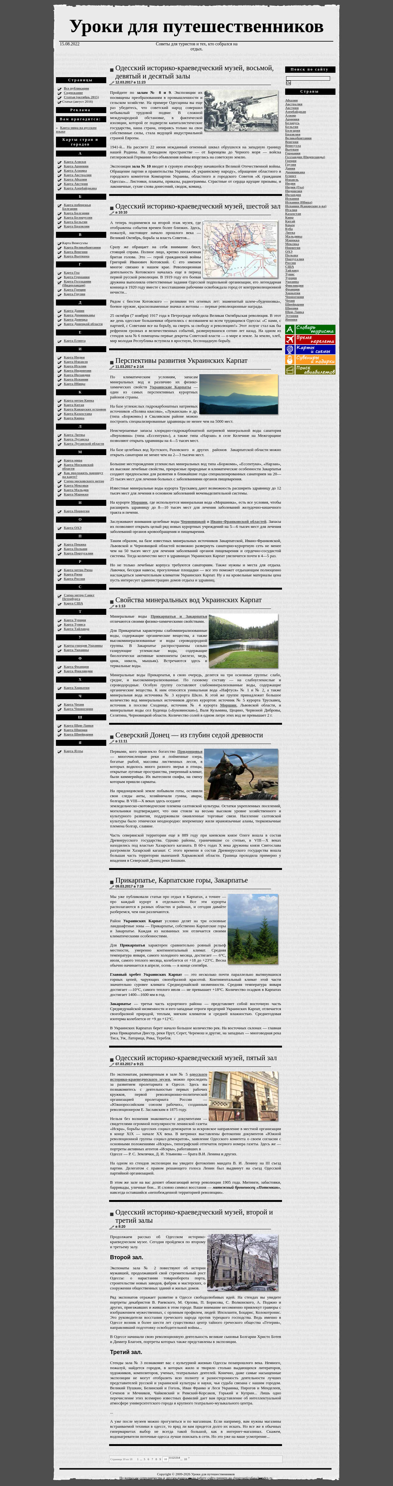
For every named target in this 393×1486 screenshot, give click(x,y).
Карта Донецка (75, 319)
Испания (292, 198)
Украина (292, 281)
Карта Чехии (74, 704)
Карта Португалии (78, 553)
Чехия (290, 300)
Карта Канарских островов (85, 409)
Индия (290, 183)
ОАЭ (288, 251)
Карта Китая (74, 405)
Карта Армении (76, 166)
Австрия (292, 108)
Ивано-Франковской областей (238, 521)
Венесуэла (293, 145)
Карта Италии (75, 366)
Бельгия (291, 127)
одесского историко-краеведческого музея (158, 1077)
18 (185, 1459)
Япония (291, 319)
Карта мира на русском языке (76, 129)
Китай (290, 221)
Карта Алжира (75, 170)
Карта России (74, 578)
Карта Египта (75, 340)
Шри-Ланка (294, 312)
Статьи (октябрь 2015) (81, 97)
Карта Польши (75, 549)
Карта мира (73, 460)
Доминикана (295, 172)
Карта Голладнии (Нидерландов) (76, 283)
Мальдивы (293, 236)
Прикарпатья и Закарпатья (179, 616)
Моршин (139, 502)
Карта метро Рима (78, 570)
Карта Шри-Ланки (78, 725)
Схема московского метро (84, 481)
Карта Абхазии (75, 179)
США (289, 266)
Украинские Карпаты (170, 387)
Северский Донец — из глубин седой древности (189, 735)
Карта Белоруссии (78, 217)
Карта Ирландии (77, 375)
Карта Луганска (76, 439)
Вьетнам (292, 149)
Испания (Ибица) (298, 202)
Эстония (291, 315)
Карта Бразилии (77, 226)
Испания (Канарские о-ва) (305, 206)
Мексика (292, 244)
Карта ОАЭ (72, 527)
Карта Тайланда (76, 629)
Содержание (73, 92)
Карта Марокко (76, 494)
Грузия (290, 164)
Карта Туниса (75, 624)
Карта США (73, 603)
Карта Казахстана (78, 413)
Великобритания (298, 138)
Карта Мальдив (76, 490)
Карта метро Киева (79, 400)
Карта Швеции (75, 730)
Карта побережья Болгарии (76, 206)
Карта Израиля (76, 361)
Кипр (289, 217)
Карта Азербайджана (80, 188)
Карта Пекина (75, 544)
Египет (290, 176)
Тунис (290, 274)
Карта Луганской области (84, 443)
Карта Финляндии (78, 671)
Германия (293, 153)
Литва (290, 232)
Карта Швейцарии (78, 734)
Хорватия (292, 293)
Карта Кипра (74, 418)
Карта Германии (77, 277)
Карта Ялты (73, 751)
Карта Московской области (77, 466)
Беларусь (292, 123)
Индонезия (293, 191)
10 (165, 1459)
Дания (290, 168)
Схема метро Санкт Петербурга (78, 597)
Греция (290, 161)
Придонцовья (189, 751)
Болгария (292, 130)
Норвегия (292, 247)
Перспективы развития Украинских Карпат (181, 360)
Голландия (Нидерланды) (305, 157)
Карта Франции (76, 666)
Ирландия (293, 195)
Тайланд (291, 270)
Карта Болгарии (76, 213)
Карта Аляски (75, 161)
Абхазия (291, 100)
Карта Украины (76, 650)
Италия (291, 210)
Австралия (293, 104)
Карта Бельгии (75, 222)
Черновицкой (193, 521)
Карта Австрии (76, 184)
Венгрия (291, 142)
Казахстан (293, 213)
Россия (290, 263)
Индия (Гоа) (294, 187)
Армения (292, 119)
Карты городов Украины (83, 645)
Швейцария (294, 304)
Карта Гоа (72, 272)
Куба (289, 229)
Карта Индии (74, 357)
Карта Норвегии (77, 511)
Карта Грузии (74, 294)
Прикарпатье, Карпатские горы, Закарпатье (181, 880)
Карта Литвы (74, 435)
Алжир (290, 115)
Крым (290, 225)
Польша (291, 255)
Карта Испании (76, 379)
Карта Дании (74, 310)
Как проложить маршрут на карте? (82, 474)
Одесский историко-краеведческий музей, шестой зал (197, 206)
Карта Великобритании (82, 247)
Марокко (292, 240)
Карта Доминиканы (79, 315)
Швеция (291, 308)
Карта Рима (73, 574)
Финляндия (294, 285)
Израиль (292, 179)
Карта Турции (75, 620)
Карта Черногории (78, 709)
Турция (291, 278)
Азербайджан (295, 111)
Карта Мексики (76, 485)
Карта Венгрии (75, 252)
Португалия (294, 259)
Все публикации (76, 88)
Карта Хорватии (77, 687)
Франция (292, 289)
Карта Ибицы (74, 384)
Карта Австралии (77, 175)
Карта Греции (75, 289)
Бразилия (292, 134)
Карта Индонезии (77, 370)
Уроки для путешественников (196, 25)
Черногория (294, 297)
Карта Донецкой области (83, 324)
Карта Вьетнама (76, 256)
